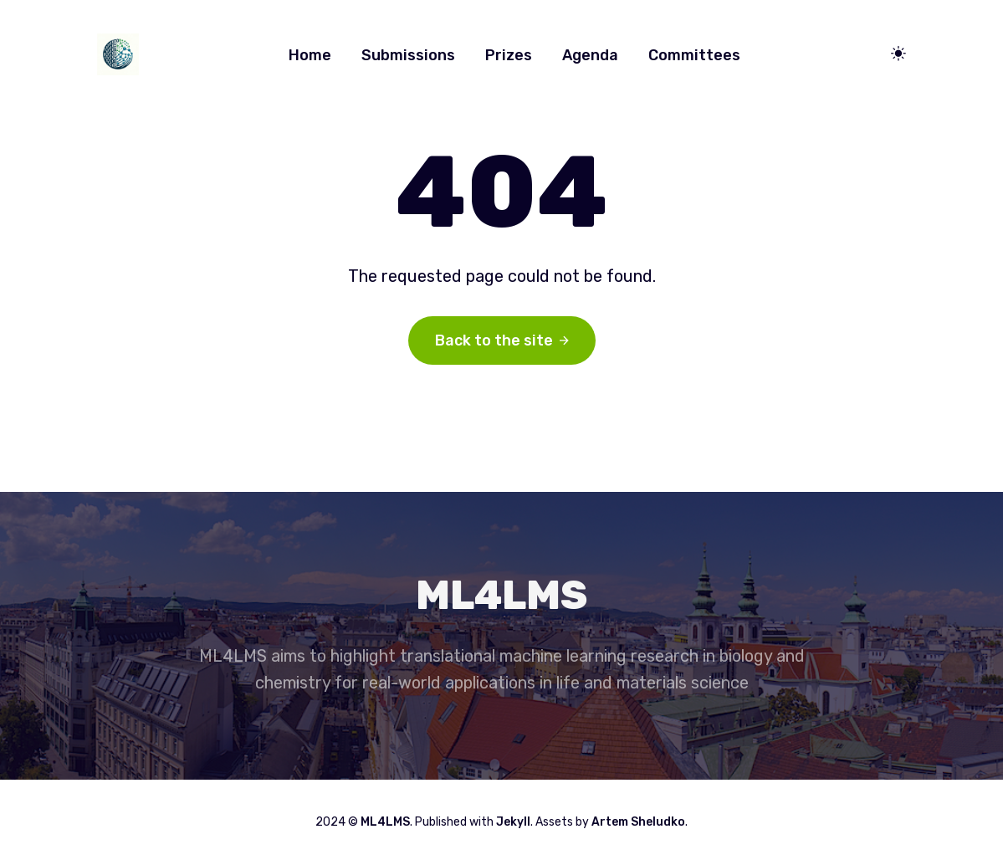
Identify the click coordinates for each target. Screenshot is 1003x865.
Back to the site (502, 340)
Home (310, 55)
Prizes (508, 55)
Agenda (590, 55)
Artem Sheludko (638, 822)
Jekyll (513, 822)
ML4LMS (385, 822)
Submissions (408, 55)
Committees (694, 55)
